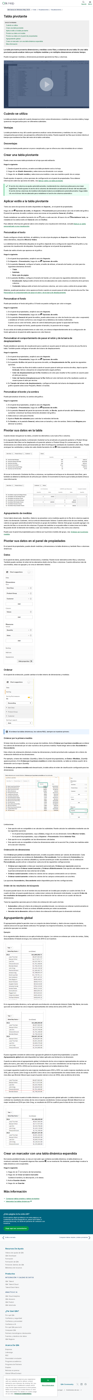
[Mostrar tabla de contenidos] (4, 10)
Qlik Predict (9, 1302)
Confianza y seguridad (13, 1318)
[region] (30, 1386)
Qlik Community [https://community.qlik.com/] (67, 1384)
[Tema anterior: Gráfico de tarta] (24, 1237)
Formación (9, 1259)
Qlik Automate (10, 1305)
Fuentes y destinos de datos (16, 1336)
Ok (48, 1380)
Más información (11, 44)
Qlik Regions (10, 1339)
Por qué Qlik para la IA (13, 1327)
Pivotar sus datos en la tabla (15, 33)
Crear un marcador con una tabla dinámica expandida (24, 41)
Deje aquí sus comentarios (16, 1228)
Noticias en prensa (12, 1370)
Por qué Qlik (9, 1315)
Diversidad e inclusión (13, 1358)
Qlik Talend (9, 1281)
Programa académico (13, 1361)
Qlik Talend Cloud (11, 1284)
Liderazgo (9, 1352)
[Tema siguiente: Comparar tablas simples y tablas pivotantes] (69, 1237)
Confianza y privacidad (13, 1321)
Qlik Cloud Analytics (12, 1296)
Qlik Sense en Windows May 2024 (18, 10)
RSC (6, 1355)
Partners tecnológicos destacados (18, 1333)
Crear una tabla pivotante (14, 28)
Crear (34, 10)
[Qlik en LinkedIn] (81, 1384)
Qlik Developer (10, 1256)
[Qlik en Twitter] (77, 1384)
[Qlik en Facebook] (85, 1384)
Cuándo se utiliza (12, 25)
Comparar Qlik (10, 1330)
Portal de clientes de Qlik (14, 1265)
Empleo (8, 1367)
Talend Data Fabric (12, 1287)
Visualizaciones (43, 10)
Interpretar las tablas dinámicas (18, 1201)
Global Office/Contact (13, 1373)
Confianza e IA (10, 1324)
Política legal (58, 1390)
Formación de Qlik (12, 1262)
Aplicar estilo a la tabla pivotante (17, 31)
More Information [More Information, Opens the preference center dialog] (48, 1385)
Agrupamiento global (13, 39)
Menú (90, 4)
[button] (46, 84)
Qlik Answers (10, 1299)
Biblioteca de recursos (13, 1268)
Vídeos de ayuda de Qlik (14, 1253)
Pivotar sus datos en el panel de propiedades (21, 36)
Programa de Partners (13, 1364)
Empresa (8, 1349)
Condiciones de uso (72, 1390)
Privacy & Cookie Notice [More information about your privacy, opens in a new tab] (22, 1394)
